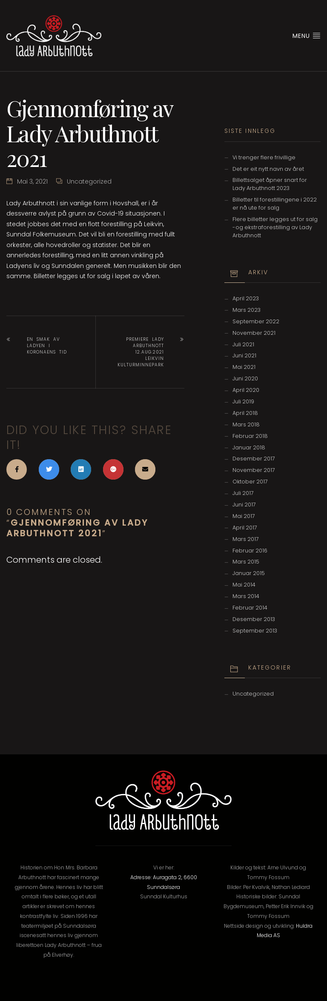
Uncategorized (89, 181)
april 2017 (244, 527)
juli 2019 (243, 401)
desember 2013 (253, 619)
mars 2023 (246, 310)
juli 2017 (243, 493)
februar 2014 (249, 607)
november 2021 (253, 333)
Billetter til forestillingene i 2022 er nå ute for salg (274, 203)
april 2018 (245, 413)
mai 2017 (243, 516)
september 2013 (254, 630)
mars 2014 (245, 596)
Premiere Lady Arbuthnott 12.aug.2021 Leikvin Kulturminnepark (141, 352)
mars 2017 (245, 539)
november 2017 (253, 470)
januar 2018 (248, 447)
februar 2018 (250, 436)
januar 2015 (248, 573)
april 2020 (245, 390)
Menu (307, 36)
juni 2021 (244, 355)
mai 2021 (243, 367)
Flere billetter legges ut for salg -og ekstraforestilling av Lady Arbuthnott (275, 227)
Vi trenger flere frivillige (263, 157)
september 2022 (255, 321)
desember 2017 (253, 458)
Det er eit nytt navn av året (268, 169)
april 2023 (245, 298)
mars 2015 (245, 561)
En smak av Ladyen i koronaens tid (47, 345)
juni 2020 (245, 378)
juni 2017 (244, 504)
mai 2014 (243, 584)
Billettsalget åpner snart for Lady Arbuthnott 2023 (269, 184)
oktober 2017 (250, 481)
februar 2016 (249, 550)
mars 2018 (246, 424)
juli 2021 (243, 344)
